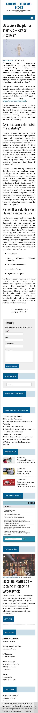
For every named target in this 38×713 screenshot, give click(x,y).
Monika (10, 60)
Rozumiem (27, 711)
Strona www (9, 344)
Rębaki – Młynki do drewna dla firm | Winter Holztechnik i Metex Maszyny (26, 484)
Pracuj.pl (6, 701)
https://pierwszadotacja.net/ (14, 101)
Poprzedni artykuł (19, 309)
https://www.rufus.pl (10, 695)
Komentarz (9, 350)
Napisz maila (7, 677)
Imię (6, 331)
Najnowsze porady (10, 452)
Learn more (17, 711)
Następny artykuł (18, 312)
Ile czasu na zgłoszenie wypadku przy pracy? (24, 472)
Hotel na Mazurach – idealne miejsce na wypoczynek (17, 586)
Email (7, 337)
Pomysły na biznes (9, 698)
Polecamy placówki (11, 549)
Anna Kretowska (14, 577)
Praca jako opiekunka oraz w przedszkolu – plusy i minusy (26, 461)
